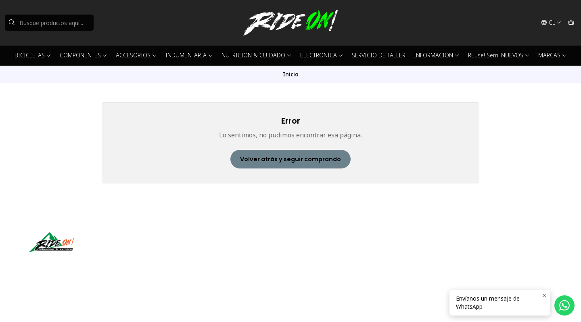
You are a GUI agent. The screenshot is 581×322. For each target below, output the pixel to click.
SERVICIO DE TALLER (378, 55)
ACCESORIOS (136, 55)
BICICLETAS (33, 55)
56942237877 (317, 261)
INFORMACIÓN (437, 55)
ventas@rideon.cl (322, 250)
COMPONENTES (83, 55)
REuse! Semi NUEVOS (499, 55)
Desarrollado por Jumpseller (146, 305)
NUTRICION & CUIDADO (257, 55)
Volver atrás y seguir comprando (290, 159)
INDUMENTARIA (189, 55)
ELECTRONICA (321, 55)
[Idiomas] (551, 22)
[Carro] (571, 22)
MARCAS (552, 55)
